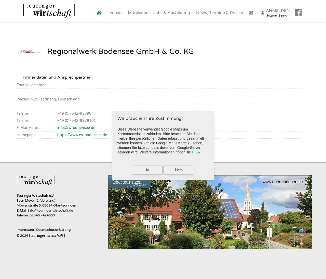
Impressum (25, 230)
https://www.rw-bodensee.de (82, 135)
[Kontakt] (252, 11)
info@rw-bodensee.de (76, 128)
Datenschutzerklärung (53, 230)
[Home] (100, 11)
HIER (196, 150)
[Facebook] (298, 11)
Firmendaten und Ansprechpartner (56, 77)
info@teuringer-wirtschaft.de (50, 211)
